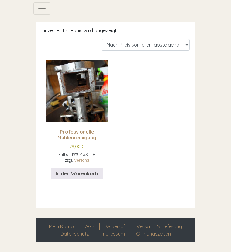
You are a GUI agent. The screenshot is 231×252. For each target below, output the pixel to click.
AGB (90, 226)
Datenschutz (74, 234)
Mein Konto (61, 226)
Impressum (112, 234)
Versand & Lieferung (159, 226)
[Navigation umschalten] (41, 8)
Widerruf (115, 226)
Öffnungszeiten (153, 234)
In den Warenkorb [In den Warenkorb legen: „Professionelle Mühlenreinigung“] (77, 173)
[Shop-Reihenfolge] (146, 45)
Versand (81, 160)
